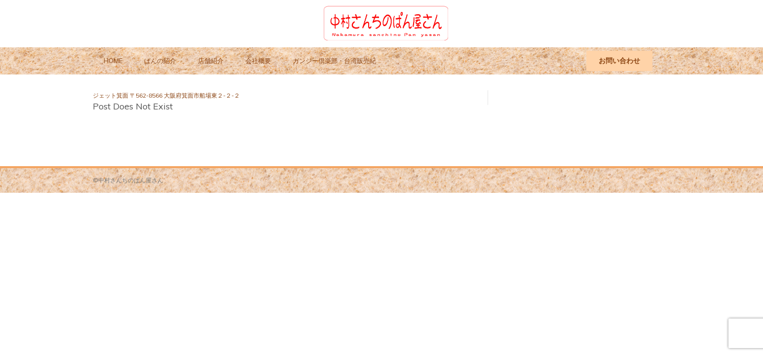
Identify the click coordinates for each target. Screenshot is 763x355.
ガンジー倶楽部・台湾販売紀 (334, 61)
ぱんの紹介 (160, 61)
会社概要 (258, 61)
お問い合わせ (619, 60)
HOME (113, 61)
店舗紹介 (211, 61)
